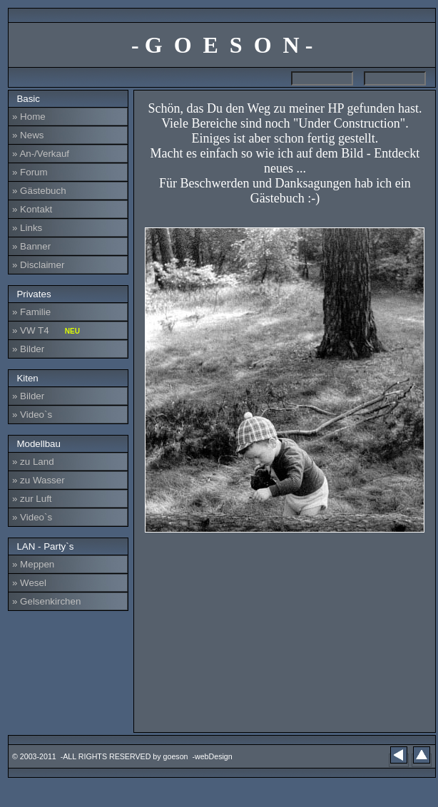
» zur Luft (32, 498)
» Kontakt (32, 209)
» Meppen (33, 564)
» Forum (30, 172)
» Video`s (32, 414)
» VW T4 (46, 330)
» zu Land (33, 461)
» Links (27, 227)
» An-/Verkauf (40, 153)
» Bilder (28, 349)
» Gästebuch (39, 190)
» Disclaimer (38, 264)
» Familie (31, 312)
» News (28, 135)
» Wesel (29, 582)
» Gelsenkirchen (46, 601)
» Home (29, 116)
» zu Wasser (38, 480)
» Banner (31, 246)
